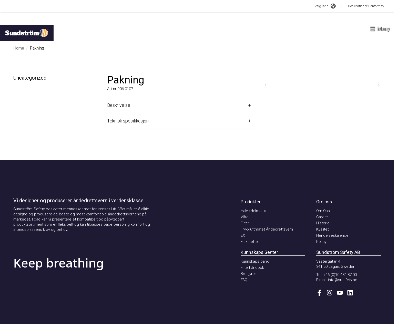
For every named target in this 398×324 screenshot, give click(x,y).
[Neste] (379, 85)
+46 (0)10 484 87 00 (340, 274)
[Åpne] (181, 105)
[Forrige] (265, 85)
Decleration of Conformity (366, 6)
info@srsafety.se (342, 280)
